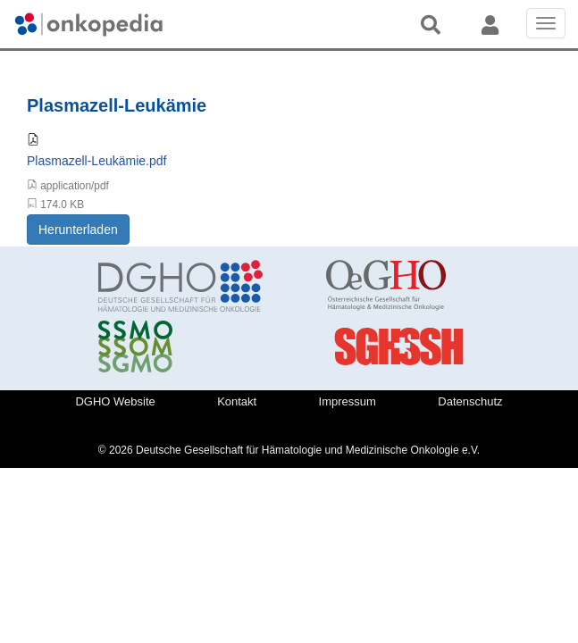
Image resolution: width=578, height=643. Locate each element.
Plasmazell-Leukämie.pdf (96, 161)
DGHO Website (115, 401)
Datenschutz (470, 401)
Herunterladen (78, 229)
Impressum (347, 401)
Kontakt (236, 401)
